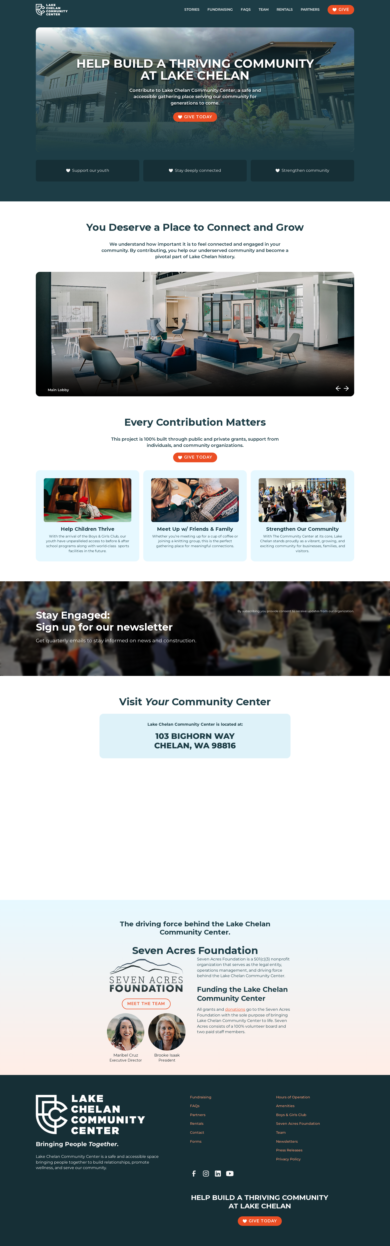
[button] (338, 388)
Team (264, 9)
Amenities (285, 1106)
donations (235, 1009)
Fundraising (220, 9)
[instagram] (206, 1174)
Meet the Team (146, 1003)
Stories (191, 9)
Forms (195, 1141)
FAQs (246, 9)
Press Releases (289, 1150)
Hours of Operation (293, 1097)
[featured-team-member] (125, 1038)
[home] (52, 9)
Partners (310, 9)
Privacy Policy (288, 1159)
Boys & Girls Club (291, 1115)
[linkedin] (218, 1174)
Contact (197, 1132)
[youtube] (230, 1174)
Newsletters (287, 1141)
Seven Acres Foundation (298, 1123)
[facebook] (194, 1174)
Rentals (285, 9)
